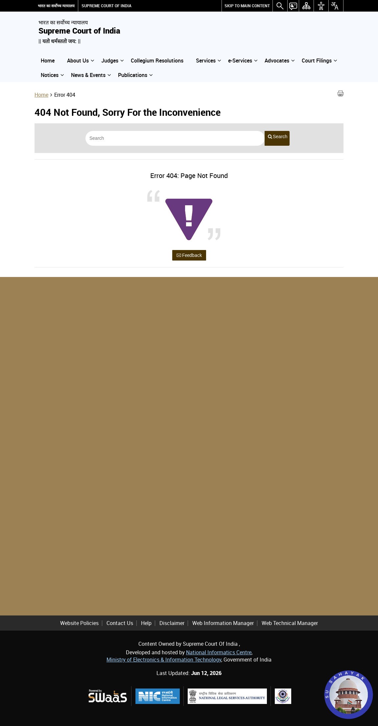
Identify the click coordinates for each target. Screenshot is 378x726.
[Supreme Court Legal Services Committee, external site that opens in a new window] (283, 696)
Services (208, 60)
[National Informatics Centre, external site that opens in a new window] (157, 696)
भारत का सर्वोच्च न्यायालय (56, 5)
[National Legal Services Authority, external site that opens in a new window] (227, 696)
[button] (280, 6)
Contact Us (119, 623)
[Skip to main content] (247, 6)
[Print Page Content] (340, 94)
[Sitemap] (306, 6)
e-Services (242, 60)
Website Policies (79, 623)
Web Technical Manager (290, 623)
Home (48, 60)
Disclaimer (171, 623)
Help (146, 623)
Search (277, 136)
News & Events (91, 75)
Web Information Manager (223, 623)
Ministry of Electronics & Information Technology (163, 659)
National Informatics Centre (218, 652)
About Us (80, 60)
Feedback (189, 255)
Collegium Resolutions (157, 60)
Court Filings (319, 60)
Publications (135, 75)
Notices (52, 75)
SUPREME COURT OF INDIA (106, 5)
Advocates (280, 60)
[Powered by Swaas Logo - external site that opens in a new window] (107, 696)
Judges (112, 60)
